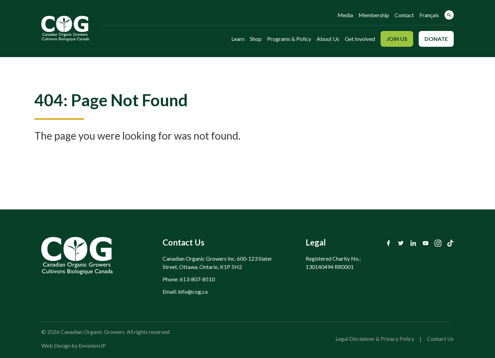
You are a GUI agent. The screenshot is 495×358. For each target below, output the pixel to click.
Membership (374, 15)
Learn (237, 38)
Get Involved (360, 38)
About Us (328, 38)
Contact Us (440, 338)
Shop (256, 38)
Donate (436, 38)
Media (345, 15)
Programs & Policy (289, 38)
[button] (449, 15)
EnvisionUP (92, 345)
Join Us (396, 38)
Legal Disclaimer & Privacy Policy (375, 338)
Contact (404, 15)
